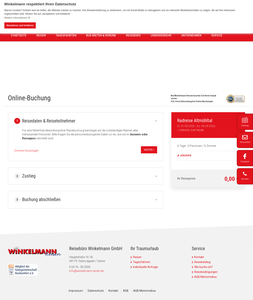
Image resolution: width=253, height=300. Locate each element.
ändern (184, 155)
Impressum (76, 290)
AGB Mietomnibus (205, 276)
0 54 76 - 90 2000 (106, 46)
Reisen (41, 68)
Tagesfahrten (66, 68)
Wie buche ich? (203, 267)
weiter (149, 149)
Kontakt (199, 257)
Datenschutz (96, 290)
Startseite (18, 68)
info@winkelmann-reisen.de (86, 270)
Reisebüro (133, 68)
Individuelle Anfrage (145, 267)
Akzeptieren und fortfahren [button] (20, 25)
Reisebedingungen (206, 271)
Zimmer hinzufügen (26, 150)
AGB (125, 290)
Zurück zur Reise (190, 130)
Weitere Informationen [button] (17, 17)
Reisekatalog (202, 262)
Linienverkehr (161, 68)
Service (216, 68)
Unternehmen (191, 68)
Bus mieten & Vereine (101, 68)
